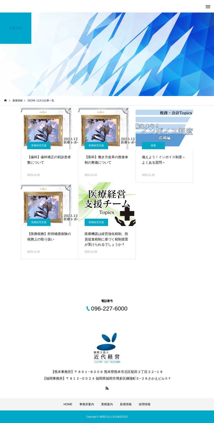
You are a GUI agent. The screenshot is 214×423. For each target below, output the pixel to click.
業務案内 (107, 404)
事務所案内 (86, 404)
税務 (153, 145)
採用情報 (144, 404)
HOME (68, 404)
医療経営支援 (38, 145)
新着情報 (126, 404)
